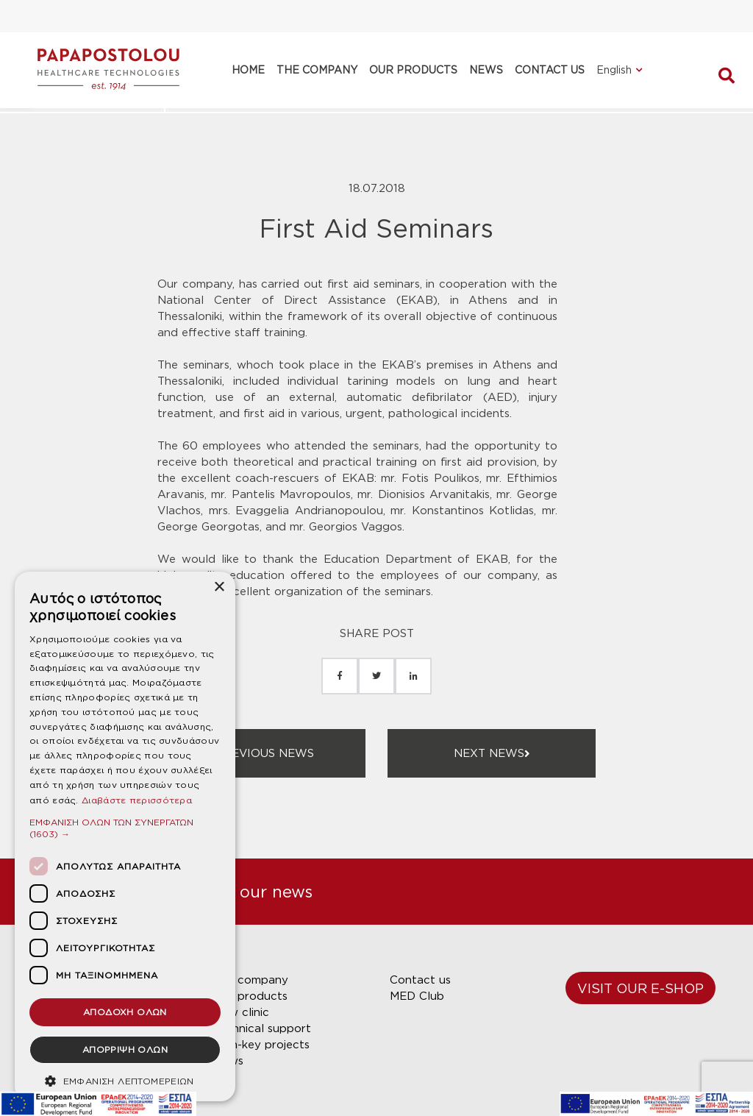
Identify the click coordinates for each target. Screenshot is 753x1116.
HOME (248, 70)
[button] (125, 828)
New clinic (241, 1012)
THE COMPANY (316, 70)
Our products (250, 996)
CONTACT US (550, 70)
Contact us (420, 980)
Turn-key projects (261, 1044)
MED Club (417, 996)
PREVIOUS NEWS (262, 753)
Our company (250, 980)
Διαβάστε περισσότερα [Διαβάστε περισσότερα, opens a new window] (137, 800)
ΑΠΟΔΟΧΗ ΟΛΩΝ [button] (125, 1011)
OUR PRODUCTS (413, 70)
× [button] (218, 587)
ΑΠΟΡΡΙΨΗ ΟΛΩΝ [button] (125, 1049)
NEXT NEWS (492, 753)
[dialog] (125, 836)
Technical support (262, 1028)
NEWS (486, 70)
